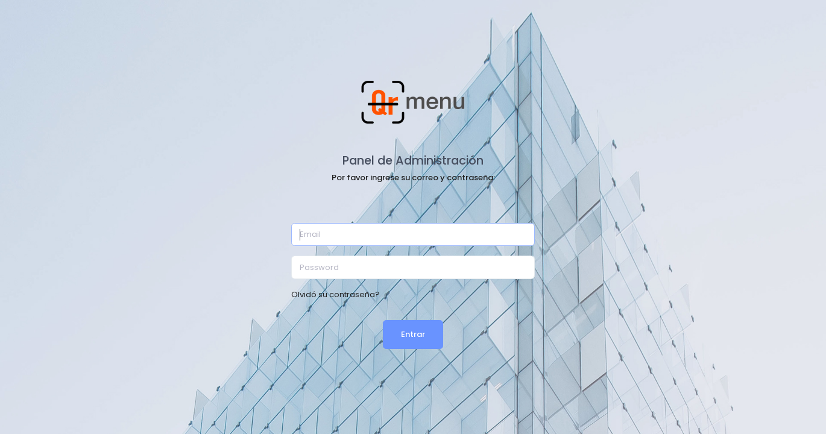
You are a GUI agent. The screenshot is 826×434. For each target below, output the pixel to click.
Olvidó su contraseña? (335, 294)
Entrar (413, 334)
